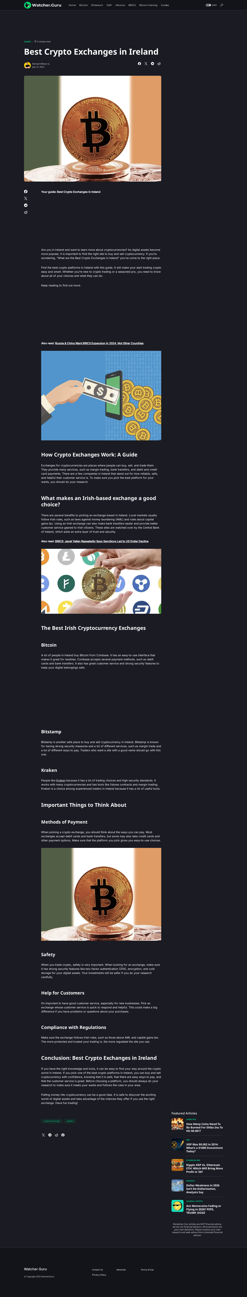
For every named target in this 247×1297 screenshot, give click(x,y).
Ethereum (191, 1160)
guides (70, 1121)
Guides (27, 41)
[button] (211, 5)
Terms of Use (147, 1269)
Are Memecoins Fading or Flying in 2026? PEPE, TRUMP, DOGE (203, 1209)
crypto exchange (52, 1121)
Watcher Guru (35, 1269)
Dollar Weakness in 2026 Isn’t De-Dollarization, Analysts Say (202, 1189)
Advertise (121, 1269)
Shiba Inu (191, 1119)
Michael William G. (41, 63)
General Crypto (194, 1201)
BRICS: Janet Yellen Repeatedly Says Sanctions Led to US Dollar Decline (101, 541)
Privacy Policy (99, 1275)
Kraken (60, 780)
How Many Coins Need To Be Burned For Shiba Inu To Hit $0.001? (204, 1127)
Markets (190, 1180)
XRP (188, 1140)
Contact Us (97, 1269)
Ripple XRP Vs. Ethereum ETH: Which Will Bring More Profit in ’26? (204, 1168)
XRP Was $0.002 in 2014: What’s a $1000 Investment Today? (204, 1148)
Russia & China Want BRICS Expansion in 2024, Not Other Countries (99, 343)
